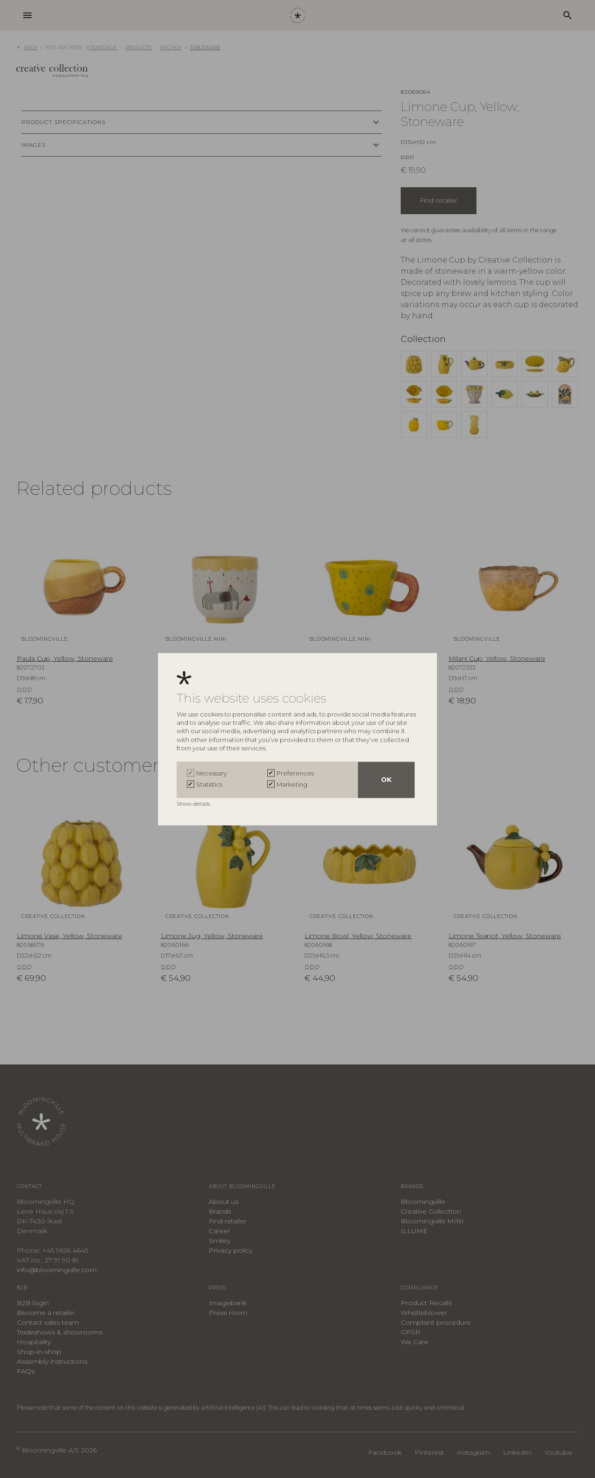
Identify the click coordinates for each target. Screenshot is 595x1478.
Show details (194, 803)
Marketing (292, 784)
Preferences (295, 773)
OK (386, 779)
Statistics (209, 784)
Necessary (211, 773)
